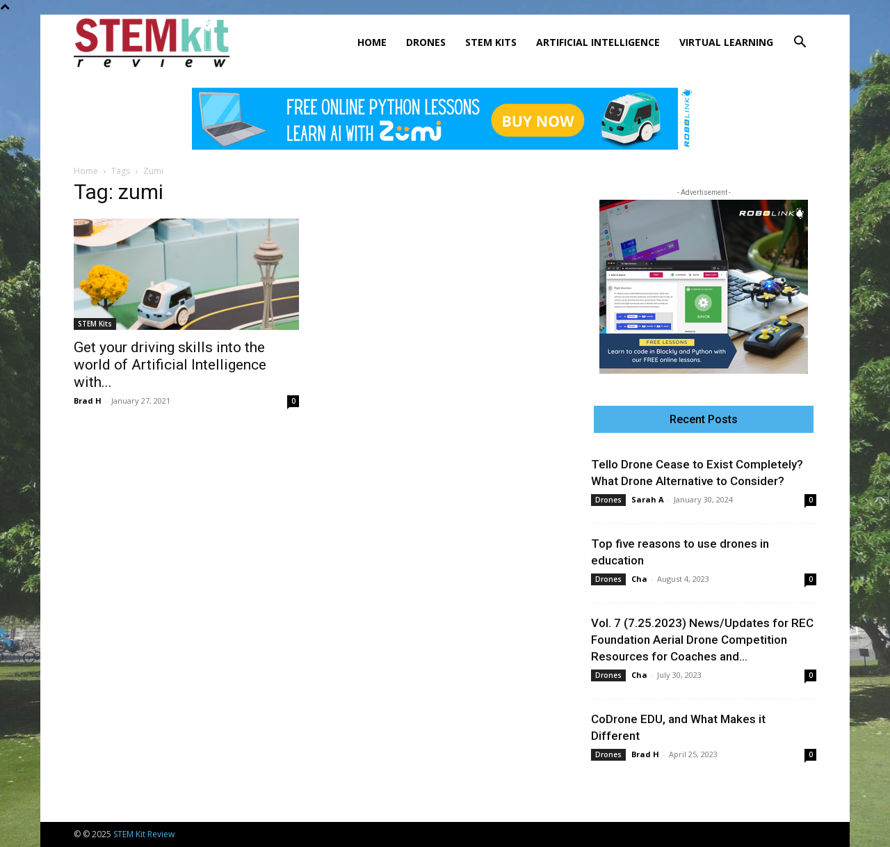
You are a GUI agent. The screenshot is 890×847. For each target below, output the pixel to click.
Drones (426, 42)
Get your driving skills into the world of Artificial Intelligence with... (170, 364)
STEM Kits (491, 42)
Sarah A (647, 499)
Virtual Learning (726, 42)
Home (372, 42)
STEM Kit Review (144, 834)
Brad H (88, 400)
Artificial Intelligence (598, 42)
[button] (799, 43)
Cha (639, 578)
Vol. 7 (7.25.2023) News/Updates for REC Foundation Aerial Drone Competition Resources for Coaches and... (702, 639)
